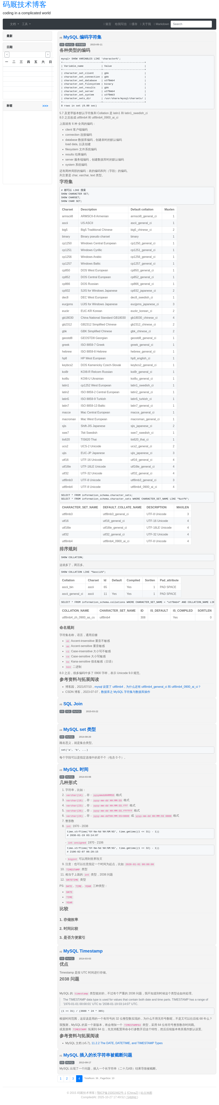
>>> (45, 106)
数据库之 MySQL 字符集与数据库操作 (125, 691)
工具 (25, 24)
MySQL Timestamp (83, 950)
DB (62, 44)
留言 (107, 24)
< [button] (7, 54)
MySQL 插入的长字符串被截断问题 (97, 1055)
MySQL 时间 (75, 769)
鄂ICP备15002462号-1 (111, 1092)
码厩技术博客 (25, 4)
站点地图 (146, 1092)
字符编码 (80, 44)
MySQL (70, 44)
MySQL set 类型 (79, 729)
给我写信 (120, 24)
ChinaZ (132, 1092)
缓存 (133, 24)
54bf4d (131, 1097)
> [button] (48, 54)
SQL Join (72, 703)
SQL (68, 711)
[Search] (191, 24)
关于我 (145, 24)
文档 (13, 24)
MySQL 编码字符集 (82, 37)
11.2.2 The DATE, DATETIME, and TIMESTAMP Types (126, 1043)
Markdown (161, 24)
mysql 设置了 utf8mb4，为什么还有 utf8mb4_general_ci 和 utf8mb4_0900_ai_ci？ (148, 686)
